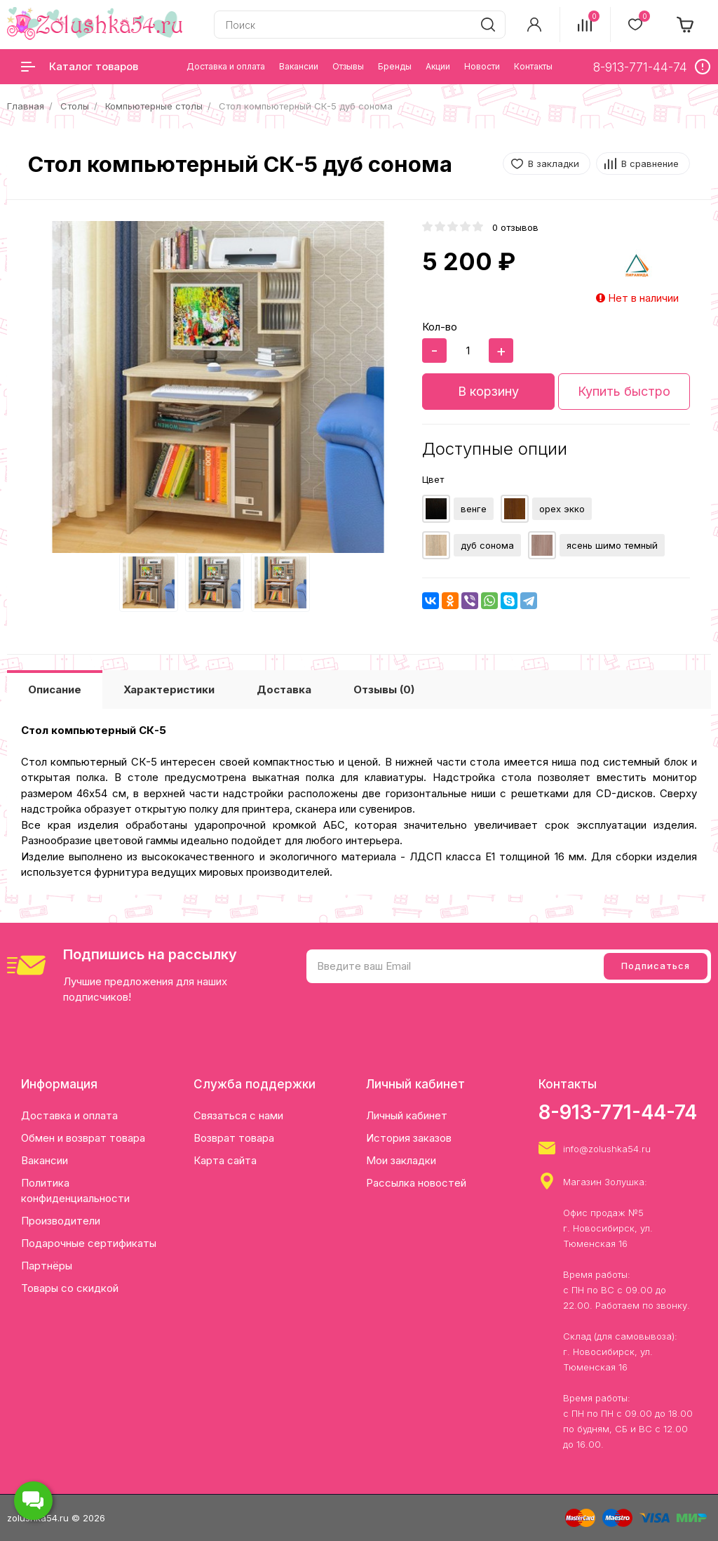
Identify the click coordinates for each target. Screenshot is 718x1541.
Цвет (433, 479)
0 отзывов (515, 227)
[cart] (686, 24)
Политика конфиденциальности (75, 1190)
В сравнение (650, 163)
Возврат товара (234, 1138)
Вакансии (44, 1160)
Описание (54, 689)
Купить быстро (624, 391)
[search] (488, 25)
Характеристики (169, 689)
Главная (25, 106)
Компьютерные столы (154, 106)
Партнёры (46, 1265)
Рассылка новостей (416, 1182)
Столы (74, 106)
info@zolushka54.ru (607, 1148)
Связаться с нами (238, 1115)
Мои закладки (401, 1160)
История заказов (409, 1138)
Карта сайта (225, 1160)
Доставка (284, 689)
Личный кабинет (406, 1115)
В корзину (488, 391)
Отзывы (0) (383, 689)
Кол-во (439, 326)
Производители (60, 1220)
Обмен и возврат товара (83, 1138)
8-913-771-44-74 (617, 1112)
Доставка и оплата (69, 1115)
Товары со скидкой (69, 1288)
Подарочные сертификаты (88, 1243)
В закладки (553, 163)
